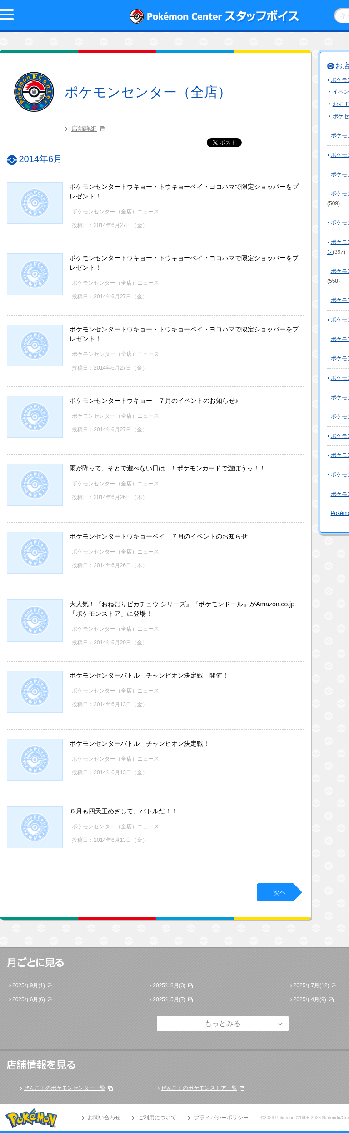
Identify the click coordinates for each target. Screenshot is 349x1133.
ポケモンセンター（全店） (148, 91)
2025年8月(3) (169, 985)
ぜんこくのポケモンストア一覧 (199, 1088)
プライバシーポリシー (221, 1117)
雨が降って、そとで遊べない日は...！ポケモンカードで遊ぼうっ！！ (168, 468)
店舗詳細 (84, 128)
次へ (279, 892)
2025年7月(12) (311, 985)
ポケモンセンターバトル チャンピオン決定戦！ (139, 743)
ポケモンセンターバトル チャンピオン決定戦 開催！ (149, 675)
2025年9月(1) (28, 985)
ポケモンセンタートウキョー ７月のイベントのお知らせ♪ (154, 400)
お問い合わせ (104, 1117)
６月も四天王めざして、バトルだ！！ (124, 811)
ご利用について (157, 1117)
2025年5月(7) (169, 999)
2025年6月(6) (28, 999)
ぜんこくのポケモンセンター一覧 (64, 1088)
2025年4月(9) (310, 999)
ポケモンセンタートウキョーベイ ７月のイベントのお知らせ (159, 536)
